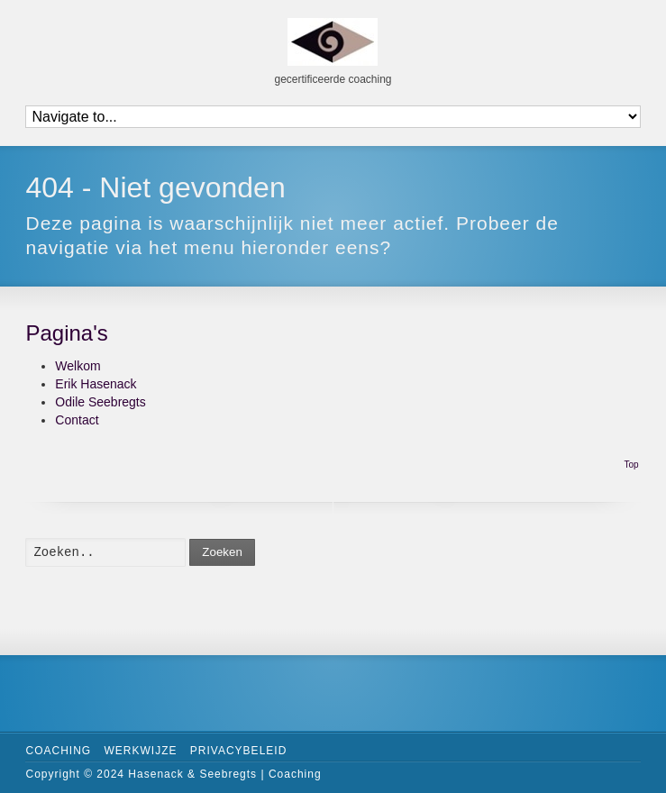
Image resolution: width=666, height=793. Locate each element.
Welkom (77, 366)
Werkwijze (140, 750)
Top (631, 464)
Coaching (58, 750)
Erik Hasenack (95, 384)
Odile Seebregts (100, 402)
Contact (76, 420)
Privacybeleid (238, 750)
